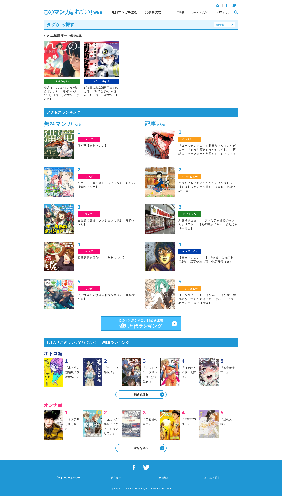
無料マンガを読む (124, 12)
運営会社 (116, 477)
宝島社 (180, 12)
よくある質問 (211, 477)
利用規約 (164, 477)
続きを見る (141, 394)
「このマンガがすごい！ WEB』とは (209, 12)
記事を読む (153, 12)
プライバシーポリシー (67, 477)
